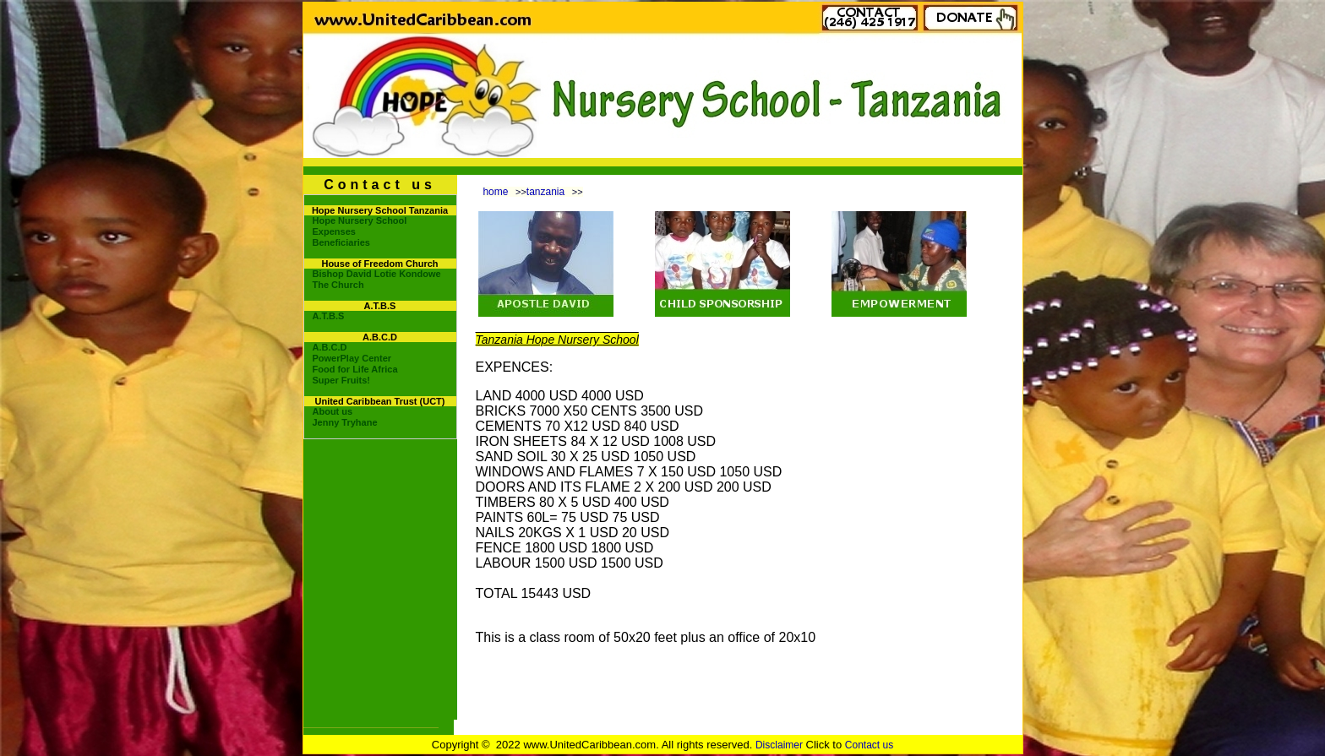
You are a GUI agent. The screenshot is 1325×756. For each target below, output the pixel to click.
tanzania (545, 192)
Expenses (334, 231)
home (495, 192)
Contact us (869, 745)
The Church (338, 285)
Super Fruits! (341, 380)
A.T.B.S (329, 316)
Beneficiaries (341, 242)
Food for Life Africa (355, 369)
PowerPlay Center (352, 358)
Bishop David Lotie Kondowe (377, 274)
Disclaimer (779, 745)
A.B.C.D (330, 347)
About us (333, 411)
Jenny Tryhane (345, 422)
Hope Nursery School (360, 220)
